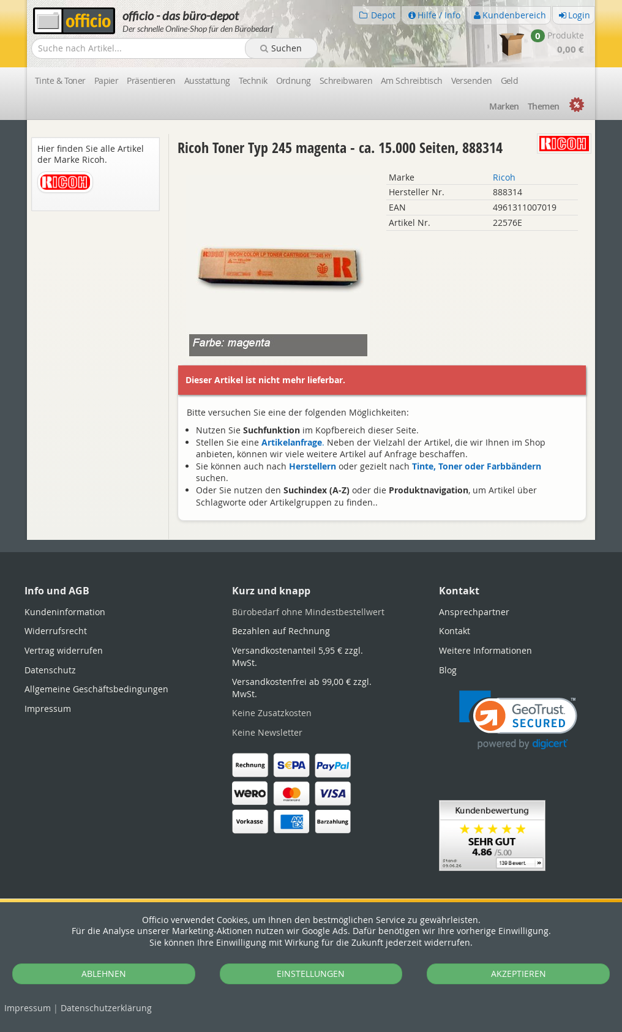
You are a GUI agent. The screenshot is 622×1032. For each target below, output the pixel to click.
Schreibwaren (346, 80)
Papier (106, 80)
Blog (448, 670)
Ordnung (293, 80)
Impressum (27, 1008)
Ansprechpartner (474, 612)
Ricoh (504, 177)
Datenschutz (106, 1008)
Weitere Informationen (485, 650)
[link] (518, 720)
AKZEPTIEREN (518, 973)
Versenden (471, 80)
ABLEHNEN (103, 973)
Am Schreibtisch (412, 80)
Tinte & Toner (60, 80)
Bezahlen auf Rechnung (281, 631)
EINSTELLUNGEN (311, 973)
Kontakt (454, 631)
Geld (510, 80)
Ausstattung (207, 80)
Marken (504, 106)
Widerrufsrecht (55, 631)
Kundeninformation (64, 612)
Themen (544, 106)
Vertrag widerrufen (63, 650)
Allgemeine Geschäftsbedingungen (96, 689)
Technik (253, 80)
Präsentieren (151, 80)
